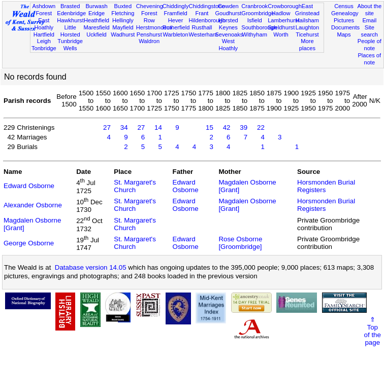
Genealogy (345, 13)
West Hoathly (228, 44)
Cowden (228, 6)
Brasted (70, 6)
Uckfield (96, 34)
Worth (280, 34)
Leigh (44, 41)
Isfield (254, 20)
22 (261, 127)
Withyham (254, 34)
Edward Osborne (29, 186)
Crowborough (285, 6)
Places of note (369, 58)
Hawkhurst (70, 20)
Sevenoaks (229, 34)
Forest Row (149, 16)
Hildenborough (207, 20)
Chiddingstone (207, 6)
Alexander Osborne (33, 205)
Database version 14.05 (90, 267)
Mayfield (122, 27)
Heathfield (96, 20)
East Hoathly (43, 23)
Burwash (96, 6)
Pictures (344, 20)
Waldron (149, 41)
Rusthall (201, 27)
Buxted (123, 6)
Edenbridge (71, 13)
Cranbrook (254, 6)
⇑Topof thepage (372, 331)
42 (227, 127)
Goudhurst (228, 13)
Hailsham (307, 20)
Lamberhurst (283, 20)
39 (243, 127)
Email (369, 20)
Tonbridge (43, 48)
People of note (369, 44)
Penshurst (149, 34)
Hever (175, 20)
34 (124, 127)
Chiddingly (176, 6)
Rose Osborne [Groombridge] (240, 242)
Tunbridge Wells (70, 44)
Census (344, 6)
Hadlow (281, 13)
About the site (370, 9)
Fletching (122, 13)
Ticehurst (307, 34)
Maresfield (96, 27)
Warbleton (175, 34)
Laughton (307, 27)
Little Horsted (70, 31)
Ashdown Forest (43, 9)
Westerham (203, 34)
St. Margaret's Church (135, 186)
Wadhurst (123, 34)
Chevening (149, 6)
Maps (343, 34)
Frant (202, 13)
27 (107, 127)
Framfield (175, 13)
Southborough (259, 27)
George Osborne (29, 243)
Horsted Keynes (228, 23)
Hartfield (44, 34)
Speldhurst (281, 27)
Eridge (96, 13)
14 (158, 127)
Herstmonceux (154, 27)
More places (307, 44)
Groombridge (257, 13)
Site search (369, 31)
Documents (345, 27)
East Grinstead (307, 9)
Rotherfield (176, 27)
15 (209, 127)
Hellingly (123, 20)
